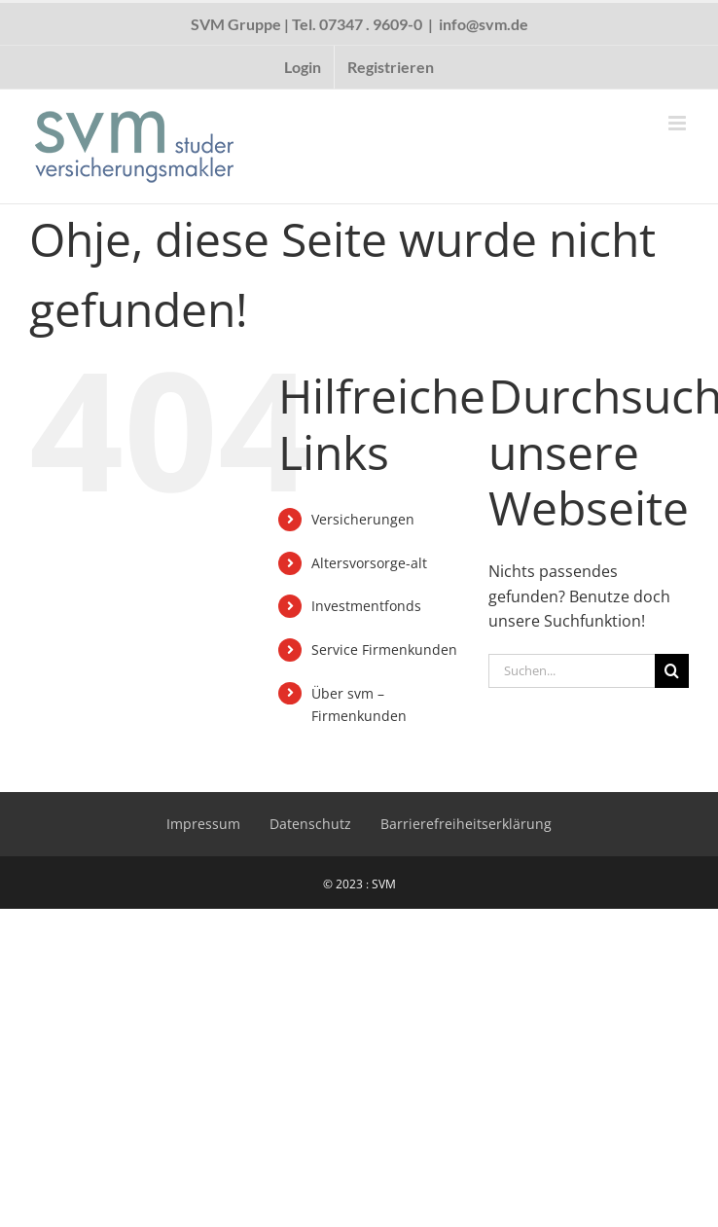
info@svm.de (483, 24)
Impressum (203, 823)
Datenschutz (310, 823)
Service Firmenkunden (384, 649)
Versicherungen (362, 519)
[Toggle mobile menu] (678, 123)
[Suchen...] (571, 671)
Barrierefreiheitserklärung (466, 823)
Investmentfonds (366, 605)
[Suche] (672, 671)
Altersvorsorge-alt (369, 563)
